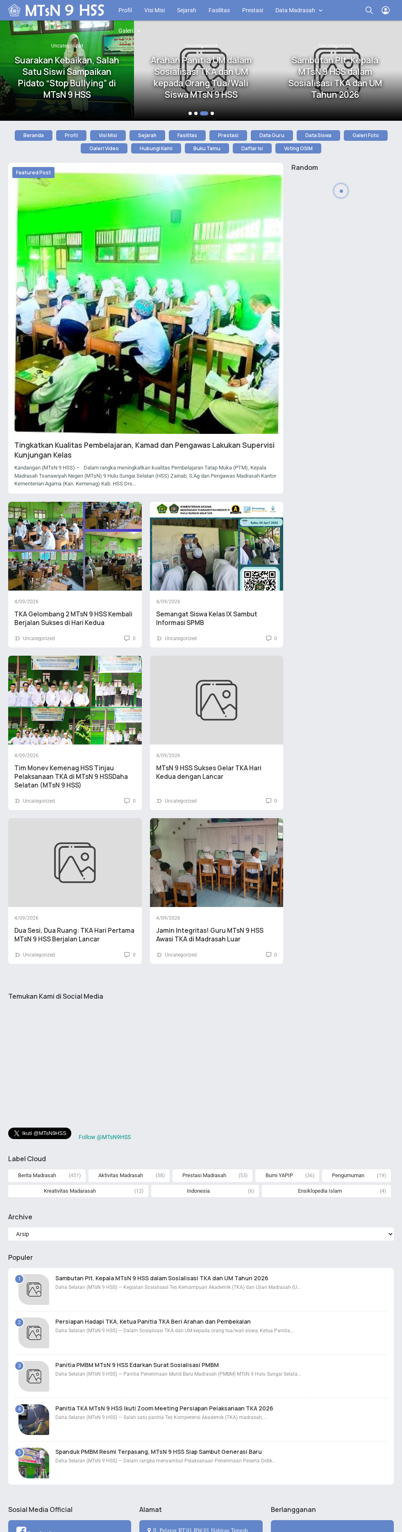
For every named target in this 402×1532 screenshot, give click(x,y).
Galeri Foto (365, 135)
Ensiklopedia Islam (320, 1191)
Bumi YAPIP (279, 1175)
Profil (125, 10)
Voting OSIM (298, 148)
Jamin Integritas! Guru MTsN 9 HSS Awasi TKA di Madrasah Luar (209, 934)
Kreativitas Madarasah (70, 1191)
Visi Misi (154, 10)
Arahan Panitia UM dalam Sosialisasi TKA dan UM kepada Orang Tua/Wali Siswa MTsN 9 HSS (201, 77)
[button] (190, 113)
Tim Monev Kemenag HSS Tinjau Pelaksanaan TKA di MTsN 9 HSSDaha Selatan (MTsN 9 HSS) (71, 777)
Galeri (125, 30)
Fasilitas (219, 10)
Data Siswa (318, 135)
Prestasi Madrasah (204, 1175)
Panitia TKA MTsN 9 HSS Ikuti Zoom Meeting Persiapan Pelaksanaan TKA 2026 (164, 1408)
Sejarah (186, 10)
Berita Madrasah (37, 1175)
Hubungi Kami (156, 148)
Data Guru (271, 135)
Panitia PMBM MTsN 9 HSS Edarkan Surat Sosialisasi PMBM (137, 1365)
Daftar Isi (252, 148)
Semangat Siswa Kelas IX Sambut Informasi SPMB (206, 618)
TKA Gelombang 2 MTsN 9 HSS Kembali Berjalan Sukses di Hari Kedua (73, 618)
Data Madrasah (295, 10)
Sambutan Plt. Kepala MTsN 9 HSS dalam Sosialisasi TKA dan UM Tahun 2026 (335, 77)
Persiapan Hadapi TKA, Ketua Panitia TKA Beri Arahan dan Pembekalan (153, 1321)
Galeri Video (104, 148)
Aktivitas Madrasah (120, 1175)
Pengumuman (348, 1175)
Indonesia (198, 1191)
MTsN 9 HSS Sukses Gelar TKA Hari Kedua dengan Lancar (208, 772)
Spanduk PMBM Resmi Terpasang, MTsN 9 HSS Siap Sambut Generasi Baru (158, 1451)
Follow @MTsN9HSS (105, 1137)
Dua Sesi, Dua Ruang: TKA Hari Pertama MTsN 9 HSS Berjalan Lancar (74, 934)
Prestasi (252, 10)
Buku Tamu (206, 148)
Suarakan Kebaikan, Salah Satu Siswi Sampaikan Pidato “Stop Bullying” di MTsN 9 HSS (67, 77)
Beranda (33, 135)
